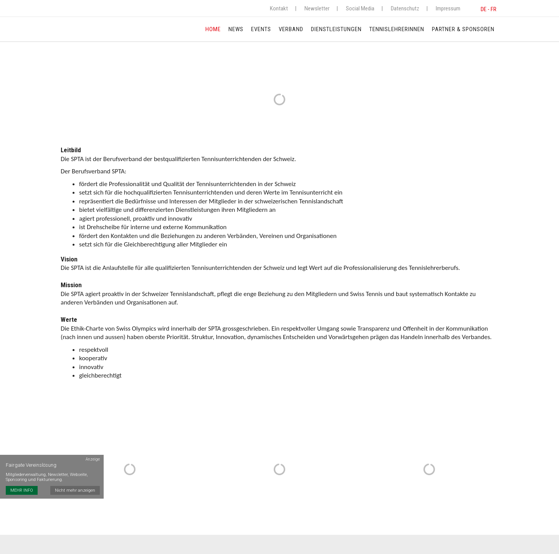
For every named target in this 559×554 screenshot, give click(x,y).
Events (261, 29)
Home (213, 29)
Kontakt (279, 8)
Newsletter (316, 8)
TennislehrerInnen (396, 29)
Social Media (360, 8)
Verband (291, 29)
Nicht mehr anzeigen (75, 490)
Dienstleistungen (336, 29)
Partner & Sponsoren (463, 29)
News (235, 29)
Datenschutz (405, 8)
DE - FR (488, 9)
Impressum (448, 8)
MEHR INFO (21, 490)
